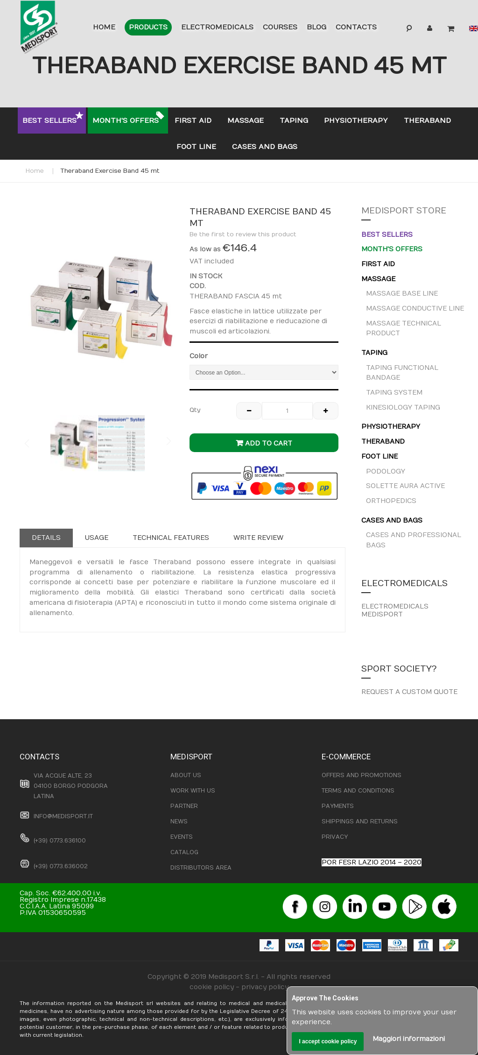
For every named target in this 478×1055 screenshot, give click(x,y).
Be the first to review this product (243, 234)
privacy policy (264, 987)
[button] (157, 305)
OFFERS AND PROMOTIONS (361, 775)
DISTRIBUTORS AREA (201, 867)
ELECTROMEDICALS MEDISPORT (395, 610)
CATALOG (184, 852)
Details (46, 538)
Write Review (258, 538)
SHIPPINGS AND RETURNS (360, 821)
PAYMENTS (338, 806)
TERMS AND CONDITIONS (358, 790)
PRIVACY (335, 837)
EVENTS (181, 837)
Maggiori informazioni (409, 1039)
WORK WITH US (192, 790)
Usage (96, 538)
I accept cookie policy (328, 1041)
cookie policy (212, 987)
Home (35, 171)
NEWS (179, 821)
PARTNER (184, 806)
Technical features (171, 538)
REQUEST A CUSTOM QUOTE (409, 692)
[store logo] (50, 29)
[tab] (46, 538)
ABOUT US (185, 775)
